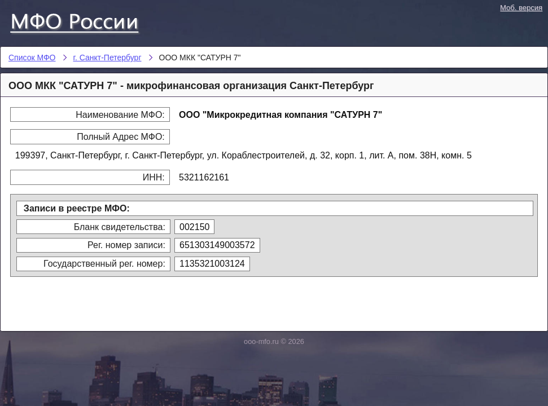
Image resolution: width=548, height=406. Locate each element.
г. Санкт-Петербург (107, 57)
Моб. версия (521, 7)
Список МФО (84, 21)
